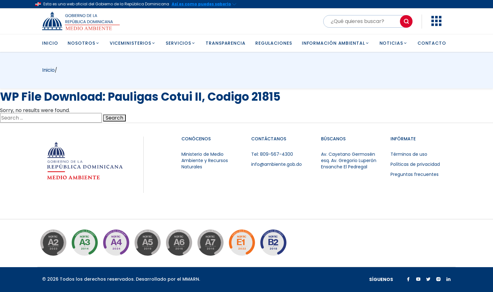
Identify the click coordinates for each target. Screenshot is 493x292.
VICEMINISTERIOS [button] (133, 43)
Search (114, 118)
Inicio (48, 70)
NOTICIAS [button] (393, 43)
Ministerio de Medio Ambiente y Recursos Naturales (204, 160)
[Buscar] (368, 21)
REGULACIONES (273, 43)
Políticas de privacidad (415, 164)
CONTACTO (432, 43)
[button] (436, 24)
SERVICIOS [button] (181, 43)
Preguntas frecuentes (415, 174)
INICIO (50, 43)
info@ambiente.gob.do (276, 164)
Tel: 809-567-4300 (272, 154)
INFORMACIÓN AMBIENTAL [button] (336, 43)
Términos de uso (409, 154)
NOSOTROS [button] (84, 43)
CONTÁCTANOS (268, 139)
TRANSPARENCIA (226, 43)
